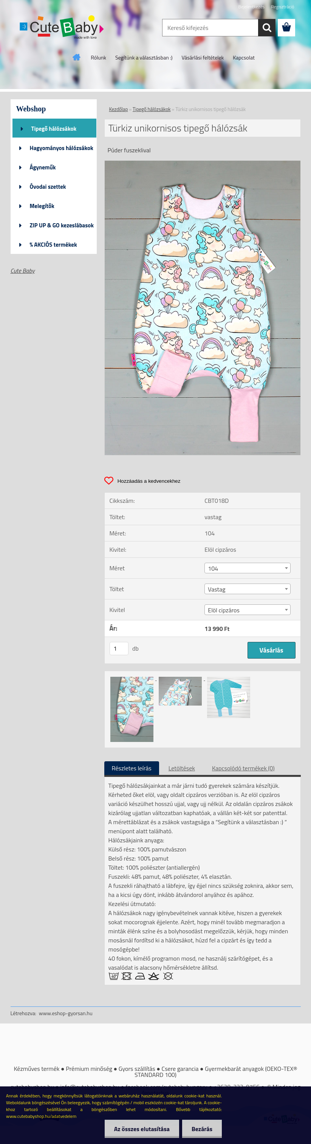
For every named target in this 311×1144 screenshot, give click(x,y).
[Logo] (62, 28)
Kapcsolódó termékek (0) (243, 768)
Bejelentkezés (251, 6)
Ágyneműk (43, 167)
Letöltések (182, 768)
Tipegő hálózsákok (54, 128)
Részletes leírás (132, 768)
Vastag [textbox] (216, 589)
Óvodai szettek (48, 186)
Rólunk (98, 57)
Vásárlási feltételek (203, 57)
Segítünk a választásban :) (144, 57)
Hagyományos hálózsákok (61, 148)
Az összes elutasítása (142, 1128)
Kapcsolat (244, 57)
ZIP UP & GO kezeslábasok (62, 225)
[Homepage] (76, 57)
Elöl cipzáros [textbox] (224, 610)
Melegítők (42, 206)
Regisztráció (282, 6)
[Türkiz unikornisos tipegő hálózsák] (202, 163)
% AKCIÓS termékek (53, 244)
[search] (266, 27)
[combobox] (247, 568)
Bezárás (202, 1128)
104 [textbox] (213, 568)
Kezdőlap (118, 109)
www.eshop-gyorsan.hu (66, 1013)
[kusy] (119, 648)
